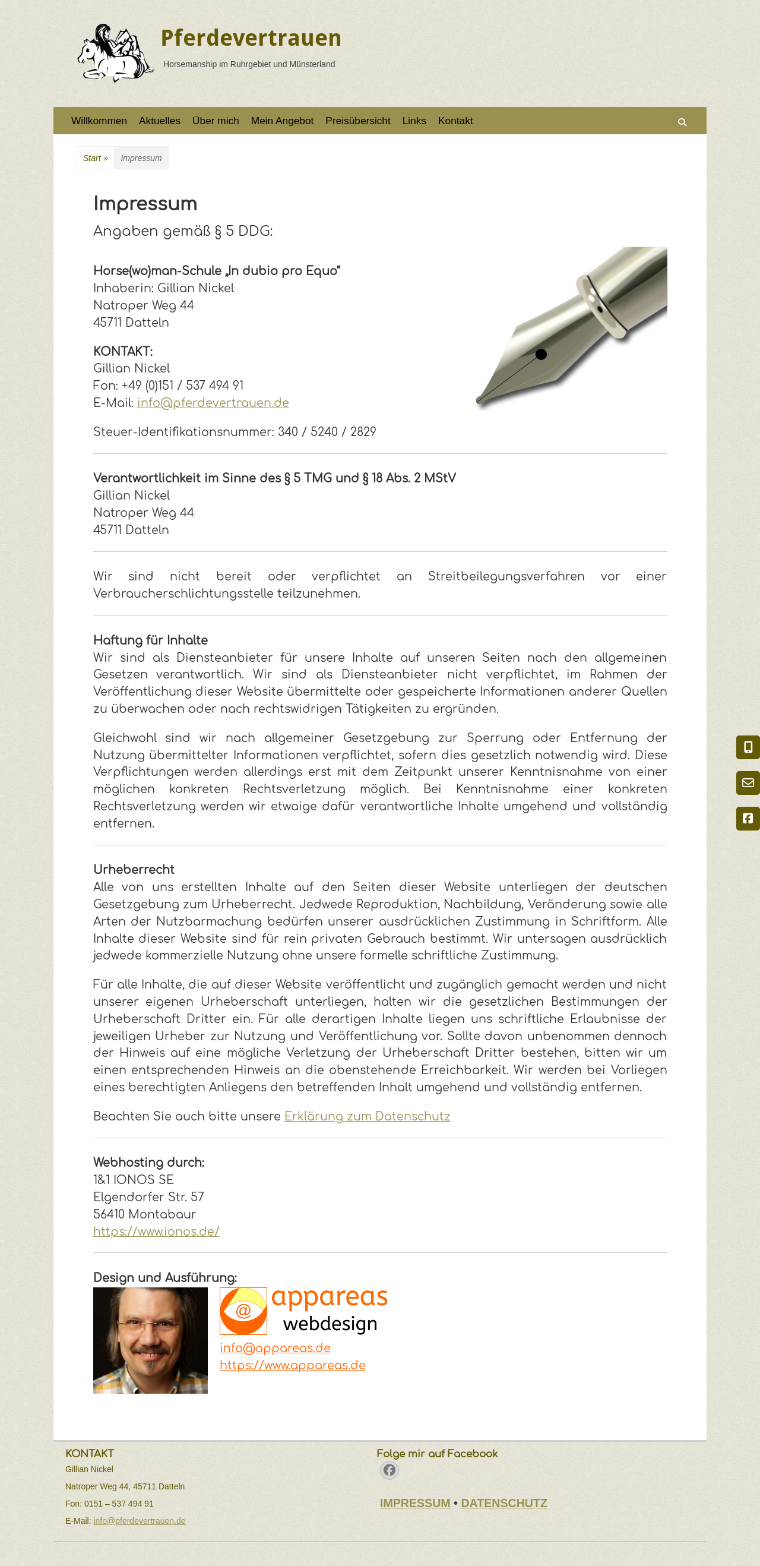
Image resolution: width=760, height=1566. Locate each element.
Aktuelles (159, 121)
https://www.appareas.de (293, 1365)
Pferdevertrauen (251, 38)
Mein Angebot (282, 121)
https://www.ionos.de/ (156, 1232)
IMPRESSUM (415, 1503)
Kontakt (455, 121)
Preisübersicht (357, 121)
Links (414, 121)
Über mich (215, 121)
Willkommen (99, 121)
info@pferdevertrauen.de (213, 403)
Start (95, 158)
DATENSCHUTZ (504, 1503)
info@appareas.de (275, 1348)
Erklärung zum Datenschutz (367, 1116)
